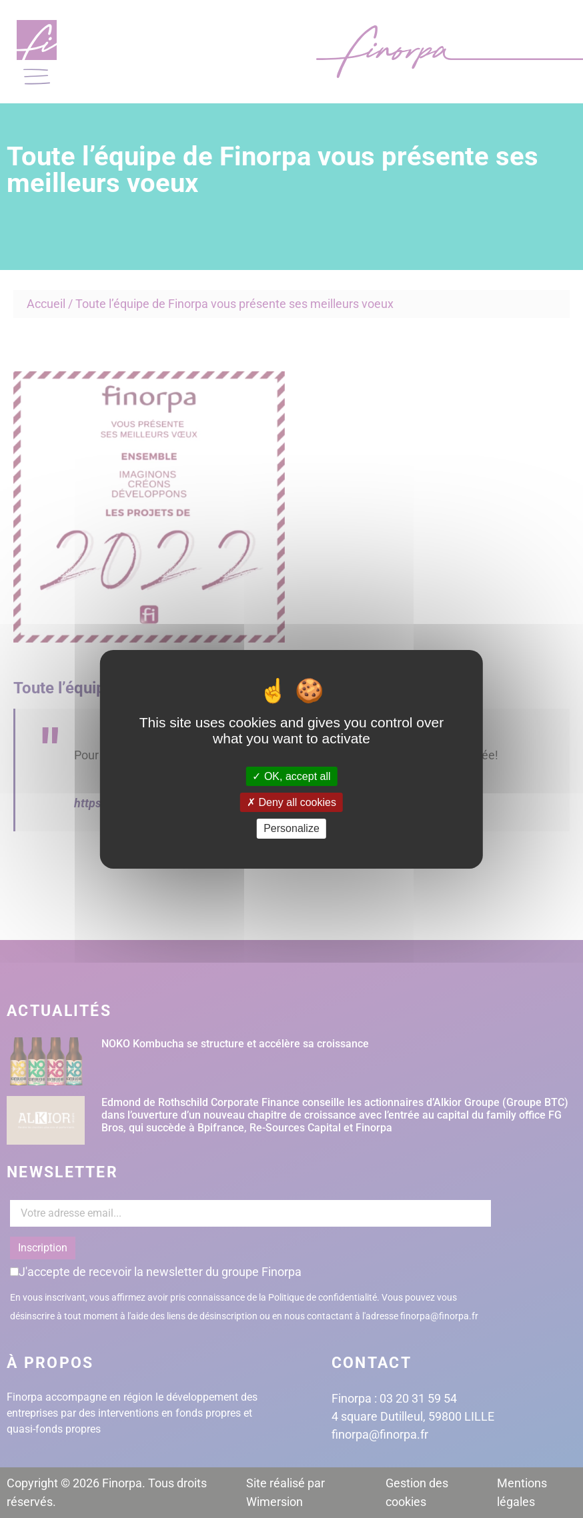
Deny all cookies (291, 802)
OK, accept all (291, 776)
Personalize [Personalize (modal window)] (291, 828)
